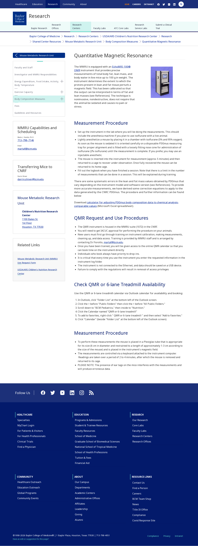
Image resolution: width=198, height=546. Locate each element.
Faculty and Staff (24, 67)
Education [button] (37, 4)
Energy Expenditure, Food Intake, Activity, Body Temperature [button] (37, 83)
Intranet (149, 4)
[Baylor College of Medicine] (19, 18)
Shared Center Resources (47, 41)
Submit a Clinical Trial (164, 26)
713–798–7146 (26, 140)
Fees (17, 105)
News (135, 504)
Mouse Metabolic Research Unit (83, 41)
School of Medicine (85, 436)
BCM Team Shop (141, 498)
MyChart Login (25, 425)
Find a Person (140, 488)
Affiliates (80, 503)
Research (69, 36)
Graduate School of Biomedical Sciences (97, 441)
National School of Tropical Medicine (96, 446)
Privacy (166, 536)
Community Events (28, 498)
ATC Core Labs (121, 28)
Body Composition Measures (122, 41)
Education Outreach (28, 487)
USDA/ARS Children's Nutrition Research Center (130, 36)
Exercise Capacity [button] (24, 92)
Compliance (139, 515)
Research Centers (77, 26)
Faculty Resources (85, 430)
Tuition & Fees (83, 457)
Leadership (81, 509)
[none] (61, 81)
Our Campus (82, 482)
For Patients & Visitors (30, 430)
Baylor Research (39, 28)
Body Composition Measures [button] (30, 99)
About (78, 476)
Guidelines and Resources (28, 112)
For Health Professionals (31, 436)
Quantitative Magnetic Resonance (161, 41)
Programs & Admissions (88, 420)
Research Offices (56, 26)
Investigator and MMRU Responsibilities (36, 74)
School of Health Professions (91, 452)
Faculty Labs (99, 28)
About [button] (83, 4)
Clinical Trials (25, 441)
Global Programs (26, 493)
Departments (82, 487)
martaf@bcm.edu (27, 148)
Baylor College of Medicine (44, 36)
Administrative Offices (87, 498)
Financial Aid (82, 463)
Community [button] (69, 4)
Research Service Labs (141, 26)
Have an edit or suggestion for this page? (31, 539)
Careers (136, 4)
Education (81, 414)
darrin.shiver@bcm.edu (31, 179)
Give (127, 4)
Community (25, 476)
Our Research (140, 420)
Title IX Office (140, 509)
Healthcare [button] (21, 4)
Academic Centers (85, 493)
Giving (78, 514)
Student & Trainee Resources (91, 425)
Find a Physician (26, 446)
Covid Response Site (143, 520)
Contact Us (138, 482)
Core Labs (138, 425)
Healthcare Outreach (29, 482)
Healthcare (24, 414)
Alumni (79, 520)
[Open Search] (181, 4)
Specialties (23, 420)
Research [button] (53, 4)
